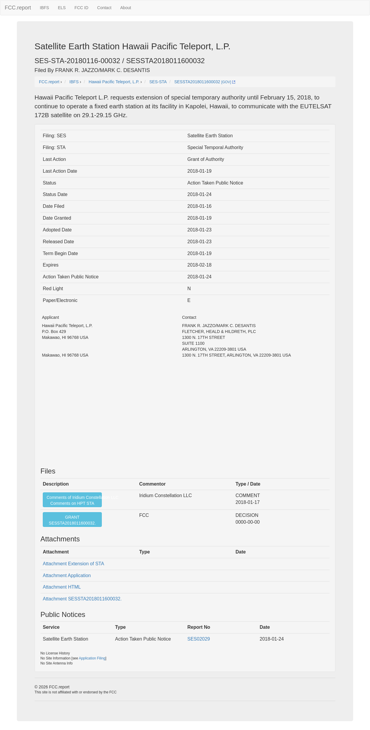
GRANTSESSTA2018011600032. (72, 520)
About (125, 7)
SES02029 (198, 638)
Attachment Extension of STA (73, 563)
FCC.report (18, 8)
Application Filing (92, 658)
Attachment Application (67, 575)
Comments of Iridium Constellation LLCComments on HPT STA (74, 500)
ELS (62, 7)
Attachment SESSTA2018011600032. (82, 598)
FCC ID (82, 7)
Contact (104, 7)
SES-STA (158, 81)
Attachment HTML (62, 586)
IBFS (44, 7)
